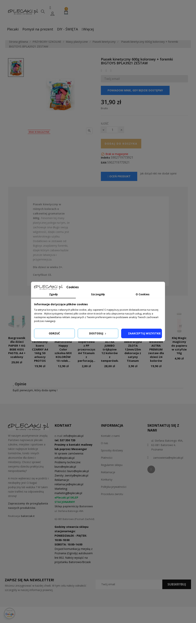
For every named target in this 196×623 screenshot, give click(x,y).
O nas (104, 443)
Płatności (106, 457)
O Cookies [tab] (142, 294)
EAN (103, 162)
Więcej (88, 29)
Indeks (105, 157)
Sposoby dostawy (112, 450)
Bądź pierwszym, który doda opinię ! (35, 390)
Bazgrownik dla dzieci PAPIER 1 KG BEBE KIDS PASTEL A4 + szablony (16, 347)
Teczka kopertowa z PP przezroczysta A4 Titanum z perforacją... (88, 349)
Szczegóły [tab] (98, 294)
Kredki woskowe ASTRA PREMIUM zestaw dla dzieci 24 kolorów (156, 349)
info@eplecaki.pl (73, 436)
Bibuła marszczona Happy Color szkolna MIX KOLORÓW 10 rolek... (63, 349)
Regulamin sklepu (111, 465)
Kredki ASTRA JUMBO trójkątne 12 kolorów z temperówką (110, 349)
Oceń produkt (119, 176)
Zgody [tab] (53, 294)
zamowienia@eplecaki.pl (168, 457)
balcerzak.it (27, 516)
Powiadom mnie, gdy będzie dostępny (135, 90)
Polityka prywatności (113, 487)
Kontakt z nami (110, 436)
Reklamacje (108, 472)
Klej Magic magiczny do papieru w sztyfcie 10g (179, 345)
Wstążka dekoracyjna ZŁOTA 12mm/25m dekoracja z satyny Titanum (133, 349)
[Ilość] (112, 129)
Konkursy (106, 479)
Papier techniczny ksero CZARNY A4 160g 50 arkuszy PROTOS (40, 349)
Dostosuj (98, 333)
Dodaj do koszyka (121, 143)
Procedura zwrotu (112, 494)
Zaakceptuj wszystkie (144, 333)
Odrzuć (54, 333)
